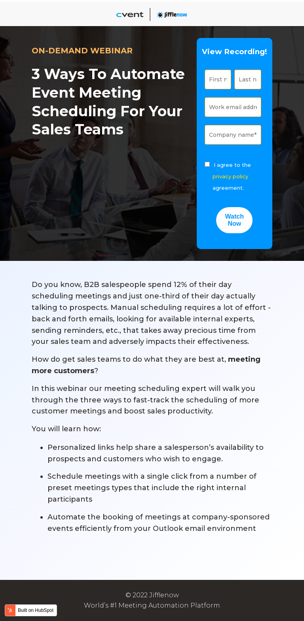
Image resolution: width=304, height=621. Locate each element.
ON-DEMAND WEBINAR (82, 50)
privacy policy (230, 176)
